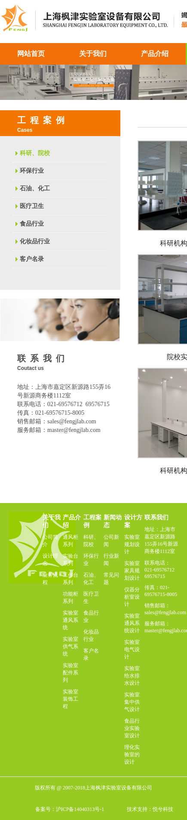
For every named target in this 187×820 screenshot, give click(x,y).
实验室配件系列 (70, 672)
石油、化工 (35, 188)
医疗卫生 (32, 206)
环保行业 (32, 171)
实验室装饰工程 (70, 699)
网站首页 (31, 53)
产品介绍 (155, 53)
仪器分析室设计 (132, 597)
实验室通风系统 (70, 620)
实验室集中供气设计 (132, 702)
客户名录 (32, 259)
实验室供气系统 (70, 646)
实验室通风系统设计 (132, 623)
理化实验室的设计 (132, 754)
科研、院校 (35, 153)
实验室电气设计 (132, 649)
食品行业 (32, 224)
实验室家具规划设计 (132, 570)
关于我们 (93, 53)
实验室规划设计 (132, 544)
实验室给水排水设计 (132, 675)
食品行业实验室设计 (132, 728)
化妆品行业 (35, 241)
